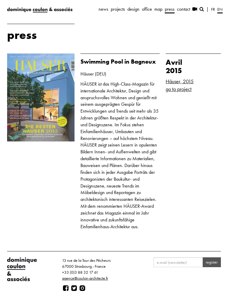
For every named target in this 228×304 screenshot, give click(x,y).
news (103, 9)
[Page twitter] (74, 288)
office (147, 9)
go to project (178, 89)
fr (213, 9)
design (133, 9)
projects (118, 9)
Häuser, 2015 (180, 81)
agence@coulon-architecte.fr (85, 278)
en (220, 9)
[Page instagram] (82, 288)
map (158, 9)
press (170, 9)
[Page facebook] (65, 288)
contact (183, 9)
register (212, 262)
